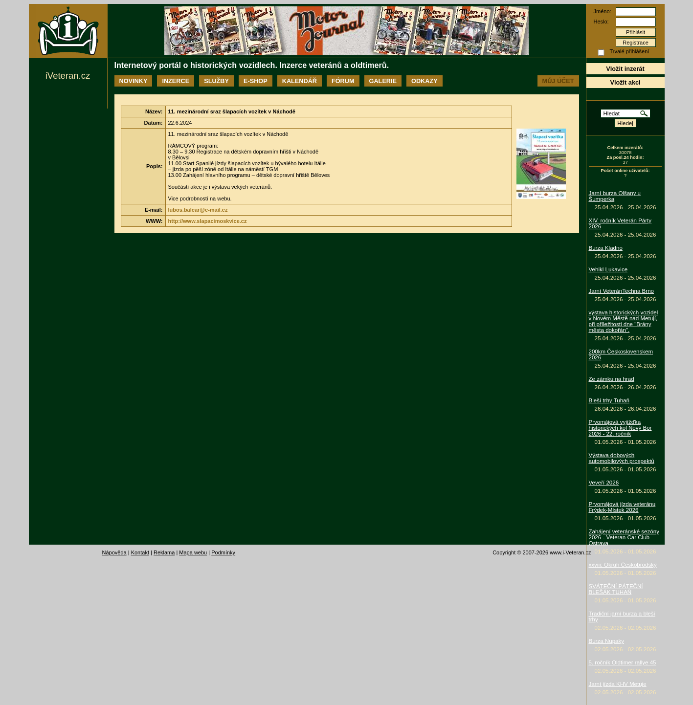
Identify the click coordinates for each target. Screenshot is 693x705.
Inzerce (175, 81)
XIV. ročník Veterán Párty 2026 (620, 223)
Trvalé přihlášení (629, 51)
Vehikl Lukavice (608, 269)
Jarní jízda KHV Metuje (618, 684)
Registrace (635, 42)
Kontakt (140, 552)
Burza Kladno (606, 248)
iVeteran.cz (67, 75)
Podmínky (223, 552)
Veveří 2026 (604, 482)
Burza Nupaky (607, 641)
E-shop (256, 81)
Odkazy (424, 81)
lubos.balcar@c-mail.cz (198, 210)
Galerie (383, 81)
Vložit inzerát (625, 68)
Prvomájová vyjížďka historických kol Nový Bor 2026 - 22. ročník (620, 428)
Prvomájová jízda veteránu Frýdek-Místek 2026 (622, 507)
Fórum (343, 81)
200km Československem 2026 (621, 354)
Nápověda (114, 552)
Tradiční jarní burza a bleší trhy (622, 616)
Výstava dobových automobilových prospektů (621, 458)
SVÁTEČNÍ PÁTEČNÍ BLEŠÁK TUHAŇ (616, 589)
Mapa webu (193, 552)
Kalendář (299, 81)
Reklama (164, 552)
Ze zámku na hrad (611, 379)
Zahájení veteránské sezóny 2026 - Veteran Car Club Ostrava (624, 537)
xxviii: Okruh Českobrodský (623, 565)
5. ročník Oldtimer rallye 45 (622, 662)
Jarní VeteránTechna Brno (621, 291)
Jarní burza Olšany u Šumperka (615, 196)
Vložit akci (625, 82)
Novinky (133, 81)
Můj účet (558, 81)
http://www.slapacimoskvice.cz (207, 221)
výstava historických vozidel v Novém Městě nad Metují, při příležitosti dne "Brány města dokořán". (623, 321)
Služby (216, 81)
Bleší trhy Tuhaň (609, 400)
